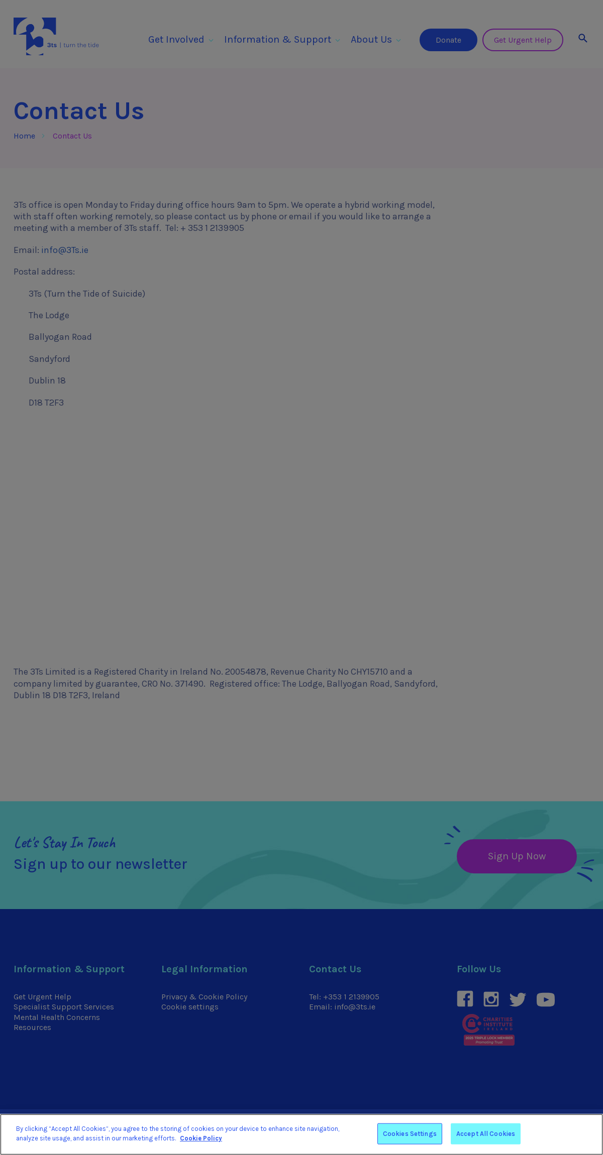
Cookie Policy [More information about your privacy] (201, 1138)
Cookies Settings (410, 1133)
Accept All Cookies (485, 1133)
